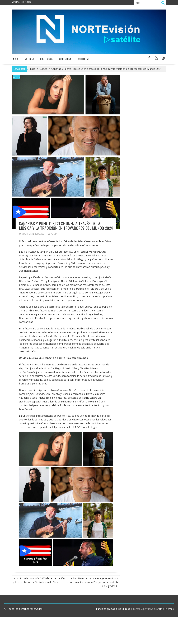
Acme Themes (165, 608)
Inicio (15, 59)
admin (52, 233)
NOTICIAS (29, 59)
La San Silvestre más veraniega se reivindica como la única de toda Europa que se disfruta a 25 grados (93, 582)
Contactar (83, 59)
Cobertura (65, 59)
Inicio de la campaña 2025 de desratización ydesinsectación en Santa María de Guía (39, 580)
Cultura (16, 77)
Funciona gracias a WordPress (113, 608)
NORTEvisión (46, 59)
